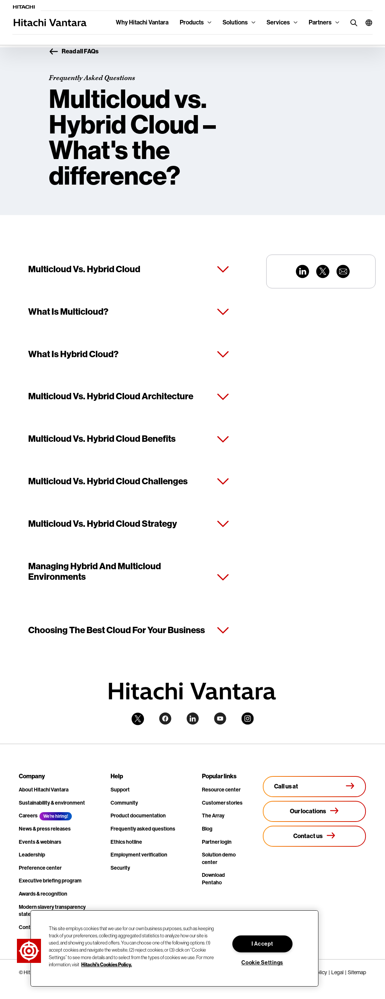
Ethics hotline (126, 842)
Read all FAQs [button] (74, 51)
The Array (213, 816)
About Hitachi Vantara (43, 790)
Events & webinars (40, 842)
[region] (174, 948)
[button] (366, 22)
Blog (207, 829)
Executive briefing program (50, 881)
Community (124, 803)
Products (192, 22)
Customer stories (222, 803)
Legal (337, 972)
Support (120, 790)
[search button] (352, 22)
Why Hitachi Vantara (142, 22)
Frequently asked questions (143, 829)
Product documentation (138, 816)
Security (120, 868)
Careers (28, 816)
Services (278, 22)
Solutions (235, 22)
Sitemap (357, 972)
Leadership (32, 855)
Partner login (217, 842)
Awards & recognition (43, 894)
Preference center (40, 868)
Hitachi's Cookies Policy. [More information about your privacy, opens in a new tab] (106, 964)
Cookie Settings (262, 963)
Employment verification (139, 855)
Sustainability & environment (52, 803)
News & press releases (45, 829)
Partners (320, 22)
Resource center (221, 790)
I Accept (262, 944)
